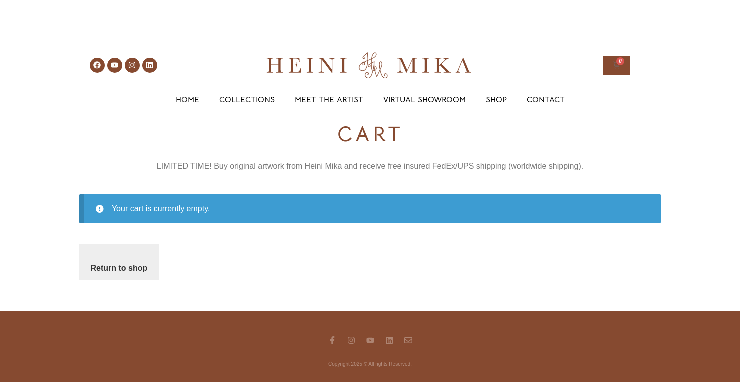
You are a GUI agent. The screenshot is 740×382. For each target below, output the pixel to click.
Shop (496, 100)
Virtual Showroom (424, 100)
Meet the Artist (329, 100)
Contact (546, 100)
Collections (247, 100)
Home (187, 100)
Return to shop (119, 268)
